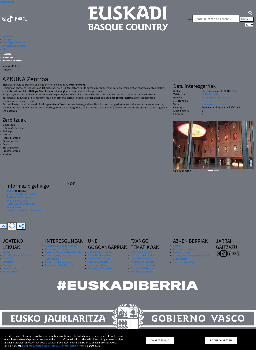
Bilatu (246, 19)
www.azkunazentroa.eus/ (216, 104)
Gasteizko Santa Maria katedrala (63, 252)
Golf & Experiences (140, 271)
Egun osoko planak (141, 252)
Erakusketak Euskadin (18, 197)
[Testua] (215, 19)
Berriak (177, 245)
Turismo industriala (141, 258)
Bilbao (234, 91)
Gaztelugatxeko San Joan (16, 255)
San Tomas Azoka (97, 265)
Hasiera (7, 53)
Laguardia (7, 261)
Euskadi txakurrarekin (142, 255)
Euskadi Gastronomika (143, 265)
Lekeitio (7, 258)
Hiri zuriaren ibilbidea (142, 261)
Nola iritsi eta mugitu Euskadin (23, 210)
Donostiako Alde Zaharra (59, 265)
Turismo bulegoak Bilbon (20, 203)
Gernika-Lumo (10, 271)
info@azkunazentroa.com (216, 97)
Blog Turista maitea (184, 249)
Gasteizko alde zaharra (58, 262)
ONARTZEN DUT (160, 340)
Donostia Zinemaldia (99, 255)
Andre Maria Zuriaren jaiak (102, 258)
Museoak (7, 57)
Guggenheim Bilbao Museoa (60, 245)
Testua (188, 19)
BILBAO (10, 190)
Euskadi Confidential (141, 268)
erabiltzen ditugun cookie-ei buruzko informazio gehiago (54, 345)
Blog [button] (5, 49)
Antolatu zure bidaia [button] (13, 45)
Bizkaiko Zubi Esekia (56, 249)
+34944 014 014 (210, 94)
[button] (250, 12)
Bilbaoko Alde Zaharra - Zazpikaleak (58, 257)
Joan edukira (7, 1)
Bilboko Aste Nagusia (100, 252)
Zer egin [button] (7, 39)
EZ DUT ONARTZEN (221, 340)
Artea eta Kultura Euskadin (21, 194)
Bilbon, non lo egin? (17, 200)
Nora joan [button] (7, 35)
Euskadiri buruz (181, 252)
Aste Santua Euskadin (100, 268)
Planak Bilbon (14, 207)
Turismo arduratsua (184, 262)
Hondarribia (9, 268)
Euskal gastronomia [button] (13, 42)
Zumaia (6, 265)
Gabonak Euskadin (98, 261)
